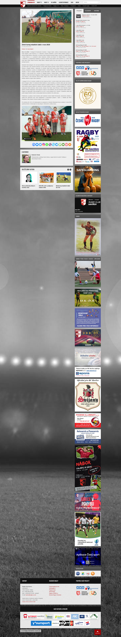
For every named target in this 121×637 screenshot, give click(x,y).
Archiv (77, 2)
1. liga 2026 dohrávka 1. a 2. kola (83, 25)
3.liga (77, 36)
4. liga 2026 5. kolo (80, 40)
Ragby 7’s (39, 2)
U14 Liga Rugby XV (86, 56)
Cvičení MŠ (94, 5)
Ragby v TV (56, 5)
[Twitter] (40, 144)
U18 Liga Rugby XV (86, 46)
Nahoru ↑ (97, 632)
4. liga (77, 41)
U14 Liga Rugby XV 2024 (81, 54)
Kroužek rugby (86, 5)
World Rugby (52, 591)
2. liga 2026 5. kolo (80, 30)
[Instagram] (43, 144)
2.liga (77, 31)
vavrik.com (37, 630)
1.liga (77, 26)
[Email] (63, 144)
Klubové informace (63, 2)
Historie (96, 10)
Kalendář (88, 10)
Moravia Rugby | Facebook (55, 595)
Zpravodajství (31, 2)
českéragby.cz (52, 588)
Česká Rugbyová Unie (54, 586)
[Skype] (53, 144)
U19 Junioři (93, 46)
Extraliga (77, 21)
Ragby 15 (46, 2)
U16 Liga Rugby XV (86, 51)
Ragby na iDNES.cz (53, 593)
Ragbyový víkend (47, 5)
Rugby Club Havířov (29, 630)
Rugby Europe (52, 590)
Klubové (23, 49)
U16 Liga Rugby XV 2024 (81, 49)
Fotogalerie (73, 5)
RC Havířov (53, 2)
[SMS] (59, 144)
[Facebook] (33, 144)
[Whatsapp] (46, 144)
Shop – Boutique (64, 5)
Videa (79, 5)
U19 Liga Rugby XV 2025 (81, 45)
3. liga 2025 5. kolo (80, 35)
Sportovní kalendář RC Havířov (34, 5)
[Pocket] (66, 144)
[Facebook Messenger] (37, 144)
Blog (72, 2)
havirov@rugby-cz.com (31, 595)
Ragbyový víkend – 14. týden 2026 (89, 14)
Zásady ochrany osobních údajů (28, 601)
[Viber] (50, 144)
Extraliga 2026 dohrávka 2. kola (83, 20)
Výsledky (79, 10)
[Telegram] (56, 144)
